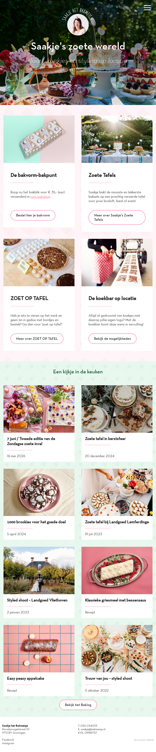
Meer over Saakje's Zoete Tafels (113, 217)
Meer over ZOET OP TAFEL (37, 338)
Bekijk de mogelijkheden (112, 338)
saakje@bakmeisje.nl (93, 729)
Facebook (8, 739)
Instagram (8, 743)
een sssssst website (144, 739)
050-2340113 (88, 725)
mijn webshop (40, 196)
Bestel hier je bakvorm (33, 215)
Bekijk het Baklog (78, 705)
